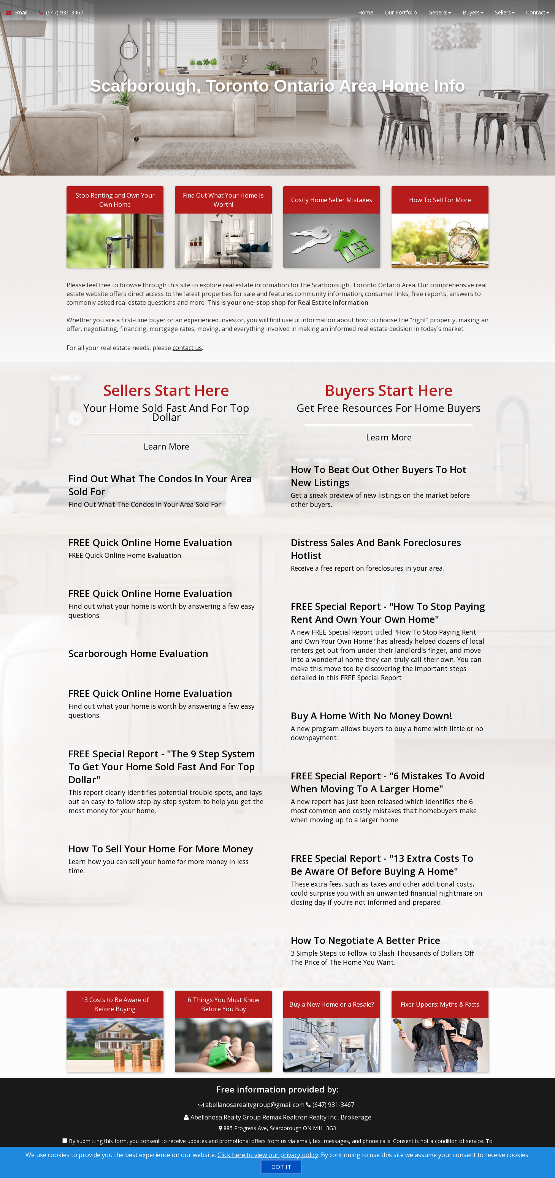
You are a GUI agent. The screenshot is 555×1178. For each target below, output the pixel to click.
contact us (187, 346)
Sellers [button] (505, 15)
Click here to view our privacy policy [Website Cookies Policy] (267, 1155)
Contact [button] (537, 15)
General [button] (439, 15)
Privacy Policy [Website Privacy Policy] (430, 1138)
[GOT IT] (281, 1166)
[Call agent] (58, 15)
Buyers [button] (473, 15)
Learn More (166, 442)
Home (365, 15)
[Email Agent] (19, 15)
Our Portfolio (401, 15)
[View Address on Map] (277, 1116)
